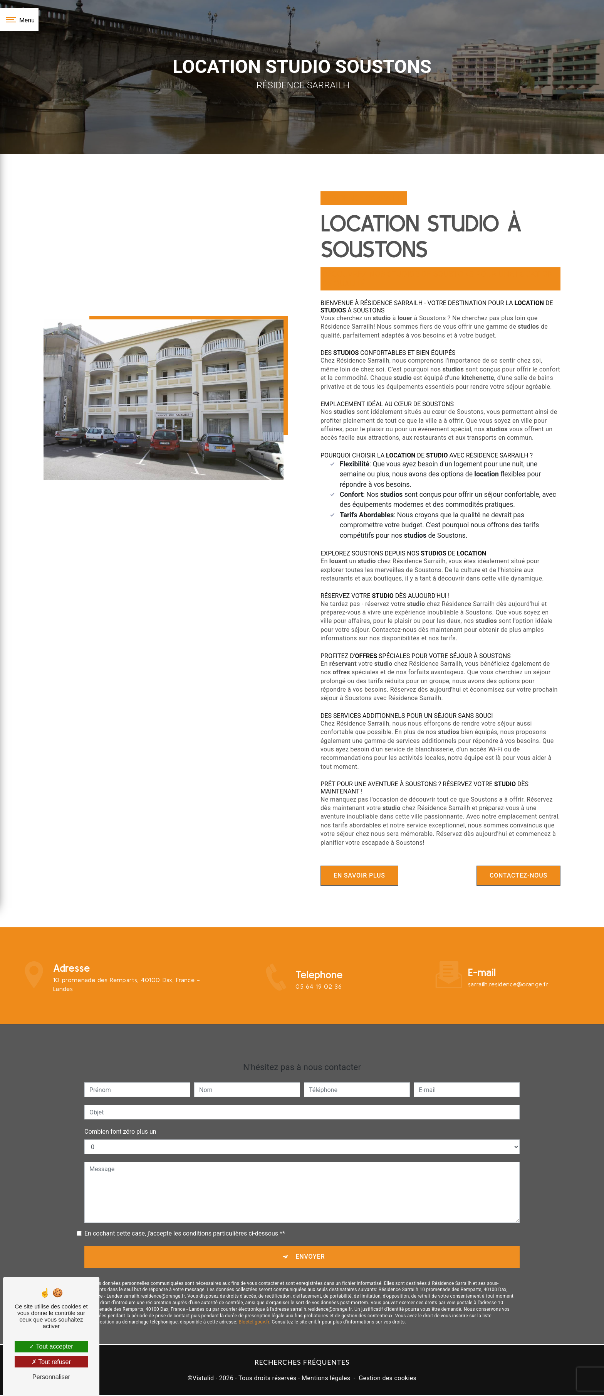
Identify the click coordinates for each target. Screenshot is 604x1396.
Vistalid (203, 1379)
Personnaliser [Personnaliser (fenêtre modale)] (51, 1377)
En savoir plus (362, 875)
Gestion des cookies (387, 1379)
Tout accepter (51, 1346)
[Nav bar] (19, 19)
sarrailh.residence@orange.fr (508, 955)
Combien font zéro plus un (120, 1102)
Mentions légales (326, 1379)
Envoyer (310, 1228)
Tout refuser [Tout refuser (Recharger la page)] (51, 1362)
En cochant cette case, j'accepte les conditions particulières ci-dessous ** (184, 1204)
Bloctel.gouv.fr (253, 1294)
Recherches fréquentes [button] (302, 1364)
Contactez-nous (516, 875)
